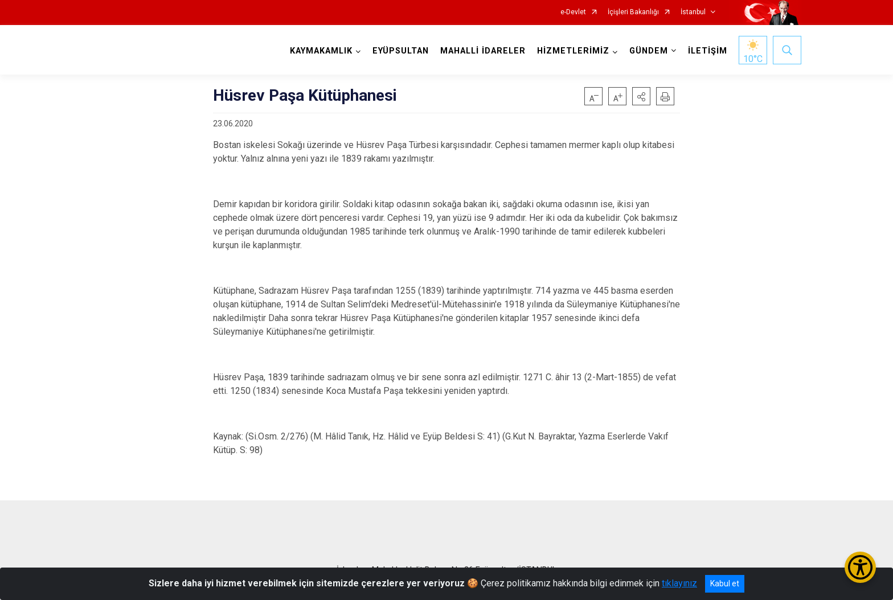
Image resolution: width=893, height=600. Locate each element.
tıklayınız (679, 583)
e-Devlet (573, 12)
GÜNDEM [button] (648, 51)
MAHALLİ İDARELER (483, 51)
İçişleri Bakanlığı (633, 12)
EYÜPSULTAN (400, 51)
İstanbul (693, 12)
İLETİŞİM (707, 51)
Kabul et (724, 583)
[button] (641, 96)
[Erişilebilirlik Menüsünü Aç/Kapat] (860, 567)
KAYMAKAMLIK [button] (321, 51)
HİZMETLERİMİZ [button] (573, 51)
